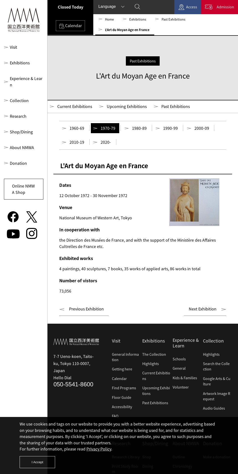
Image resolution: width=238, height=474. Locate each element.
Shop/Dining (20, 125)
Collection (18, 94)
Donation (17, 156)
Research (18, 109)
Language (107, 6)
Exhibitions (19, 62)
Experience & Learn (26, 78)
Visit (13, 47)
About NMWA (21, 141)
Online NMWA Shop (23, 183)
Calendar (70, 26)
